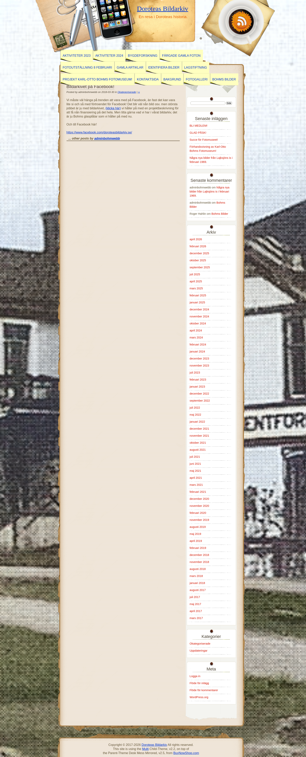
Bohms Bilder (224, 79)
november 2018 (199, 562)
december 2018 (199, 554)
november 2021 (199, 435)
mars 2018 (196, 576)
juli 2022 (195, 407)
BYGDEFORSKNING (142, 55)
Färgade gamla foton (181, 55)
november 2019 (199, 519)
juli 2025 (195, 274)
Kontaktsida (148, 79)
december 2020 (199, 498)
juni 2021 (195, 463)
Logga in (195, 676)
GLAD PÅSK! (198, 132)
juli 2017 (195, 597)
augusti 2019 (198, 526)
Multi (145, 749)
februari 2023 (198, 379)
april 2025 (196, 281)
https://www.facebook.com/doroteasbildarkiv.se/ (99, 132)
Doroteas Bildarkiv (162, 8)
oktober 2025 (198, 260)
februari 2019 (198, 547)
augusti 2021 (198, 449)
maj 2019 (195, 533)
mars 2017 (196, 618)
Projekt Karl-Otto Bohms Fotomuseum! (97, 79)
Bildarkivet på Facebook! (90, 86)
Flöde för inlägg (199, 683)
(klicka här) (113, 108)
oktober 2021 (198, 442)
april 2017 (196, 611)
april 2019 (196, 540)
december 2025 (199, 253)
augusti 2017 (198, 590)
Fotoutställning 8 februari (87, 67)
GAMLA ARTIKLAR (130, 67)
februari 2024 (198, 344)
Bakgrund (172, 79)
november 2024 (199, 316)
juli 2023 (195, 372)
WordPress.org (199, 697)
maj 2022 (195, 414)
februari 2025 (198, 295)
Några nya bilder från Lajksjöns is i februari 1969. (210, 191)
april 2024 (196, 330)
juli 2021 (195, 456)
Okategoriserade (126, 92)
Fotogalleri (197, 79)
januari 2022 (197, 421)
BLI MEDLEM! (198, 125)
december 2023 (199, 358)
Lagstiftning (195, 67)
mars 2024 (196, 337)
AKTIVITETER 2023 (77, 55)
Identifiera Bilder (164, 67)
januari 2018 (197, 583)
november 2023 (199, 365)
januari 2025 (197, 302)
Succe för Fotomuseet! (204, 139)
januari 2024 (197, 351)
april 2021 (196, 477)
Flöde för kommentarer (204, 690)
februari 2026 (198, 246)
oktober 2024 (198, 323)
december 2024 (199, 309)
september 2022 (200, 400)
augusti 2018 (198, 569)
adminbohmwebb (107, 138)
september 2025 (200, 267)
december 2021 (199, 428)
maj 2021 (195, 470)
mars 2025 (196, 288)
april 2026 (196, 239)
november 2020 (199, 505)
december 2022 (199, 393)
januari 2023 (197, 386)
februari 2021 (198, 491)
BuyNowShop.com (186, 753)
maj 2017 (195, 604)
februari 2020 (198, 512)
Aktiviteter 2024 (109, 55)
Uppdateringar (198, 650)
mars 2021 (196, 484)
